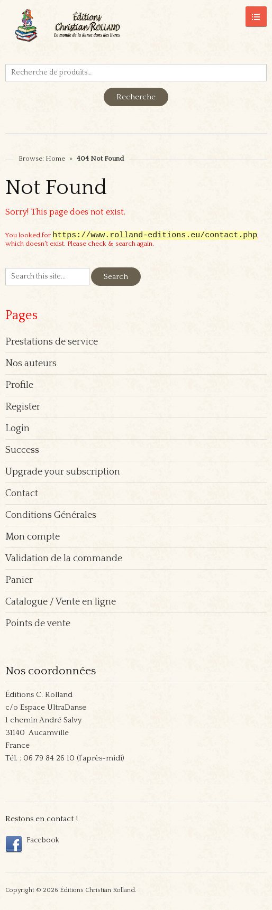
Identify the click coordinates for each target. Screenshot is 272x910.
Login (17, 430)
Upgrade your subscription (62, 473)
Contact (21, 495)
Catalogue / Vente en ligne (60, 603)
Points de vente (37, 625)
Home (55, 158)
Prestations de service (51, 343)
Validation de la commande (63, 560)
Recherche (136, 96)
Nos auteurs (31, 365)
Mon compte (32, 538)
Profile (19, 387)
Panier (19, 582)
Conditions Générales (50, 517)
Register (22, 408)
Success (22, 452)
